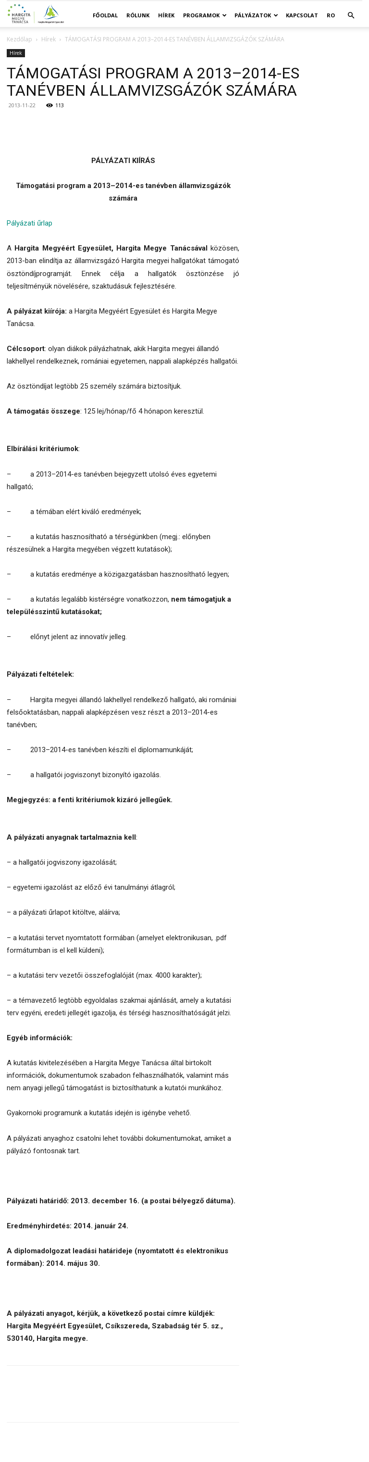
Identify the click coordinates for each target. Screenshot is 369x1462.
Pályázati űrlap (29, 223)
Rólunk (137, 15)
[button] (350, 15)
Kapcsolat (302, 15)
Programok (205, 15)
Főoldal (105, 15)
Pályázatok (256, 15)
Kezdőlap (19, 39)
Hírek (166, 15)
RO (331, 15)
